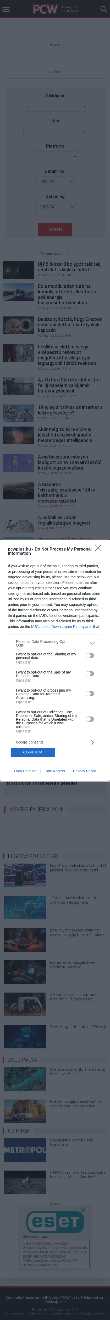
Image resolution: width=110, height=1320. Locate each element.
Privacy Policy (84, 771)
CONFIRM (33, 752)
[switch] (90, 655)
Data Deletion (25, 771)
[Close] (100, 549)
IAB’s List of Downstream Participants (61, 626)
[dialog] (55, 660)
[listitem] (55, 643)
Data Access (55, 771)
